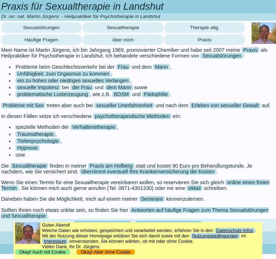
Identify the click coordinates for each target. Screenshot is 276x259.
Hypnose (27, 148)
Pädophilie (156, 94)
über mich (123, 39)
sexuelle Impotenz (38, 87)
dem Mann (119, 87)
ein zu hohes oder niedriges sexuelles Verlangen (73, 80)
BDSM (121, 94)
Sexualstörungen (41, 27)
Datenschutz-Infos (234, 230)
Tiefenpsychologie (38, 141)
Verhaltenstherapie (93, 127)
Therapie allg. (204, 27)
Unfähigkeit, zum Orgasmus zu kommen (63, 74)
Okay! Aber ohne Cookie (105, 252)
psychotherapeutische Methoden (132, 116)
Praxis (204, 39)
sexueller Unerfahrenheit (124, 105)
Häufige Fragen (41, 39)
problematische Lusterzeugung (52, 94)
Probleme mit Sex (23, 105)
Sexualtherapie (123, 27)
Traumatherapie (35, 134)
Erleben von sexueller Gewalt (225, 105)
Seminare (152, 199)
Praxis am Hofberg (111, 166)
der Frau (82, 87)
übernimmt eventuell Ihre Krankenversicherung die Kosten (147, 171)
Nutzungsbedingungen (215, 235)
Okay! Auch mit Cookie (42, 252)
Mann (161, 67)
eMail (194, 188)
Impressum (55, 241)
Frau (123, 67)
